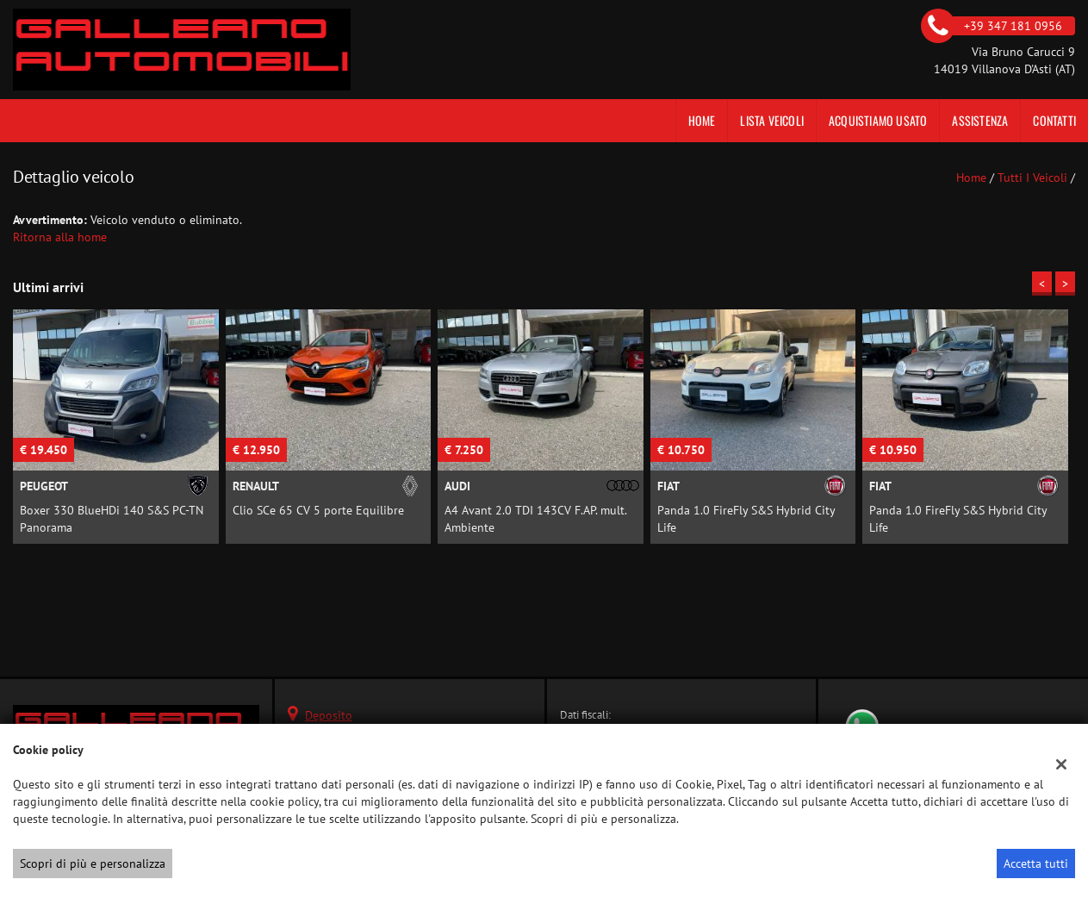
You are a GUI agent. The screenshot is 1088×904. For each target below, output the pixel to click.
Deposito (328, 715)
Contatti (1054, 120)
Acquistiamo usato (878, 120)
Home (702, 120)
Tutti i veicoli (1032, 177)
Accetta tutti (1036, 863)
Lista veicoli (772, 120)
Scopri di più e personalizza (92, 863)
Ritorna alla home (60, 237)
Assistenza (980, 120)
